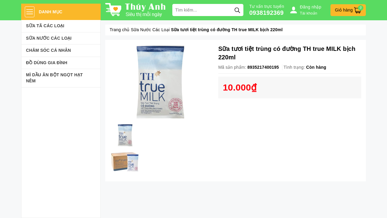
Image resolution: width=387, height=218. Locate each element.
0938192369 (266, 12)
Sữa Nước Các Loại (49, 38)
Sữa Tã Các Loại (45, 25)
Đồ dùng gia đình (46, 62)
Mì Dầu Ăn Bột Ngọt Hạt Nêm (54, 77)
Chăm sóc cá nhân (48, 50)
